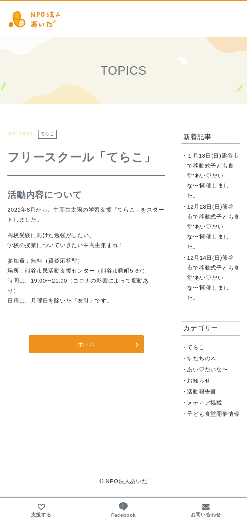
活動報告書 (201, 391)
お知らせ (198, 380)
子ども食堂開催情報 (213, 414)
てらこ (195, 347)
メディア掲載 (204, 402)
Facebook (123, 509)
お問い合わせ (206, 510)
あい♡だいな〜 (207, 369)
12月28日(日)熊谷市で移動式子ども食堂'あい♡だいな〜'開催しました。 (213, 226)
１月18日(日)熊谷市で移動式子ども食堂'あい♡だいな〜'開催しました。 (213, 175)
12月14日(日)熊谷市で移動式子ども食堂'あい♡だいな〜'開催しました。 (213, 277)
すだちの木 (201, 358)
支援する (41, 510)
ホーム (86, 344)
